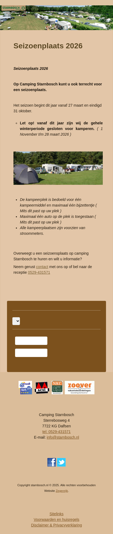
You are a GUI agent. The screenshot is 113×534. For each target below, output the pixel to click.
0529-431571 (39, 272)
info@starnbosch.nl (63, 437)
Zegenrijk (62, 490)
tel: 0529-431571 (56, 432)
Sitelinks (56, 514)
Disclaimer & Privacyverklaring (56, 525)
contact (42, 267)
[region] (56, 17)
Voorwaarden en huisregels (56, 519)
